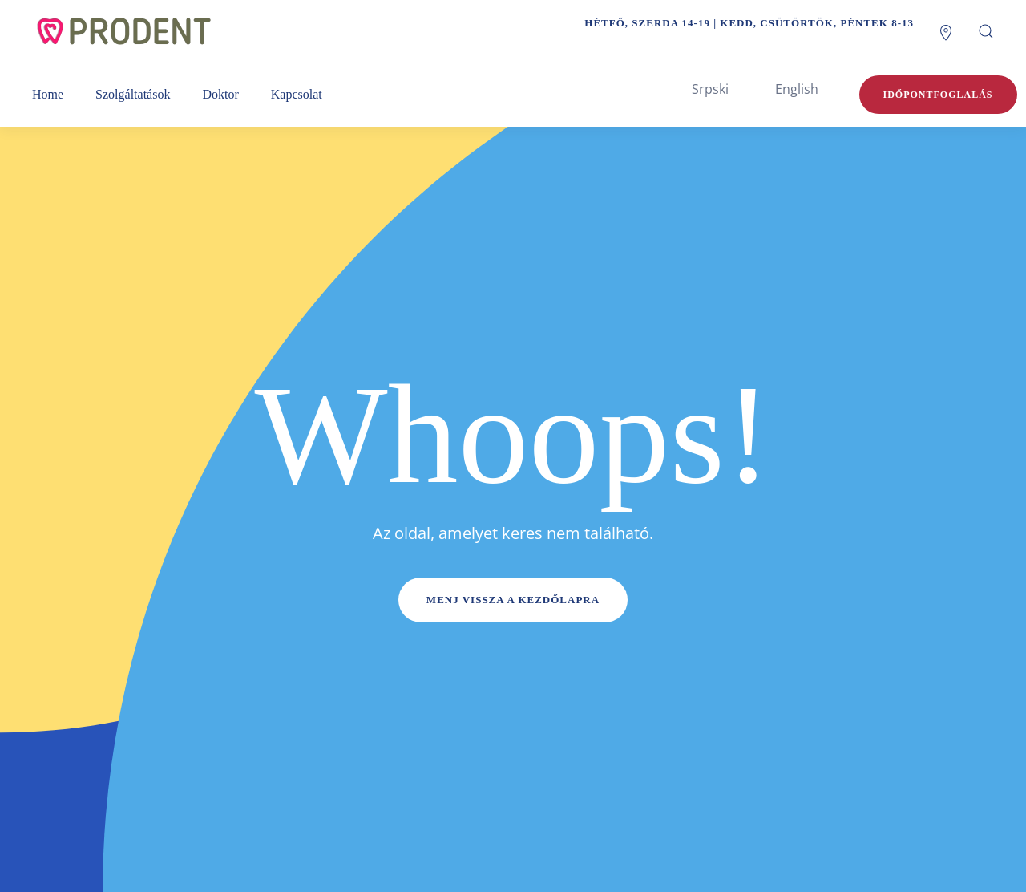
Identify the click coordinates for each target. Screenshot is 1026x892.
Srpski (710, 89)
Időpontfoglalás (938, 94)
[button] (986, 31)
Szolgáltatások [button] (132, 94)
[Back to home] (140, 31)
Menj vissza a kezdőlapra (513, 600)
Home (47, 94)
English (796, 89)
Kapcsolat (296, 94)
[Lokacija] (946, 31)
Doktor (220, 94)
